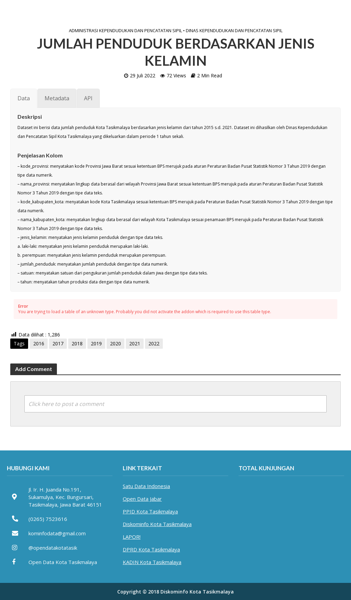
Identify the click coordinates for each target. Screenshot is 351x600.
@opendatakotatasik (52, 547)
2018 (77, 343)
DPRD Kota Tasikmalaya (151, 549)
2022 (153, 343)
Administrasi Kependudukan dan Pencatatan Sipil (125, 30)
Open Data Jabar (142, 498)
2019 (96, 343)
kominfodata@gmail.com (57, 533)
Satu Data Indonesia (146, 486)
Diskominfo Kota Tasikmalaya (157, 524)
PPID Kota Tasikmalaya (150, 511)
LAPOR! (132, 536)
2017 (57, 343)
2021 (134, 343)
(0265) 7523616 (47, 518)
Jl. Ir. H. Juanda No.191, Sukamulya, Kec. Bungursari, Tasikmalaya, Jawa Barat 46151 (65, 497)
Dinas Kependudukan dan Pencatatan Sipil (234, 30)
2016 (38, 343)
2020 (115, 343)
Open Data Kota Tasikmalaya (62, 562)
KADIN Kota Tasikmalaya (152, 562)
